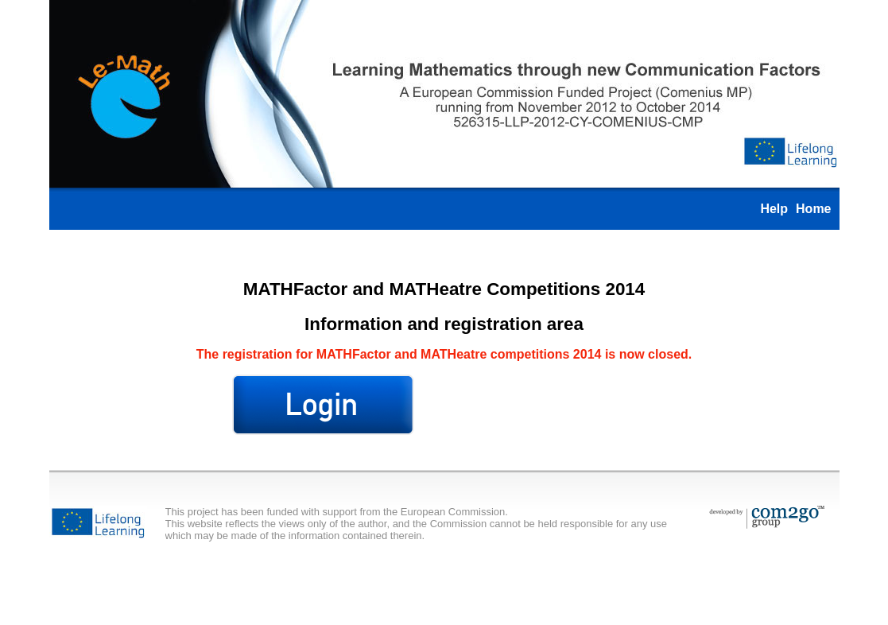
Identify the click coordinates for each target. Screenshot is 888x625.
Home (813, 208)
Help (774, 208)
